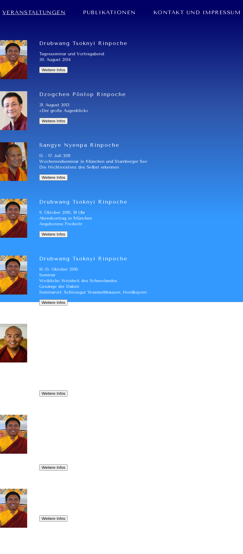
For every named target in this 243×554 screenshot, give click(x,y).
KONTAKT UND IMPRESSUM (197, 12)
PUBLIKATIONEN (109, 12)
